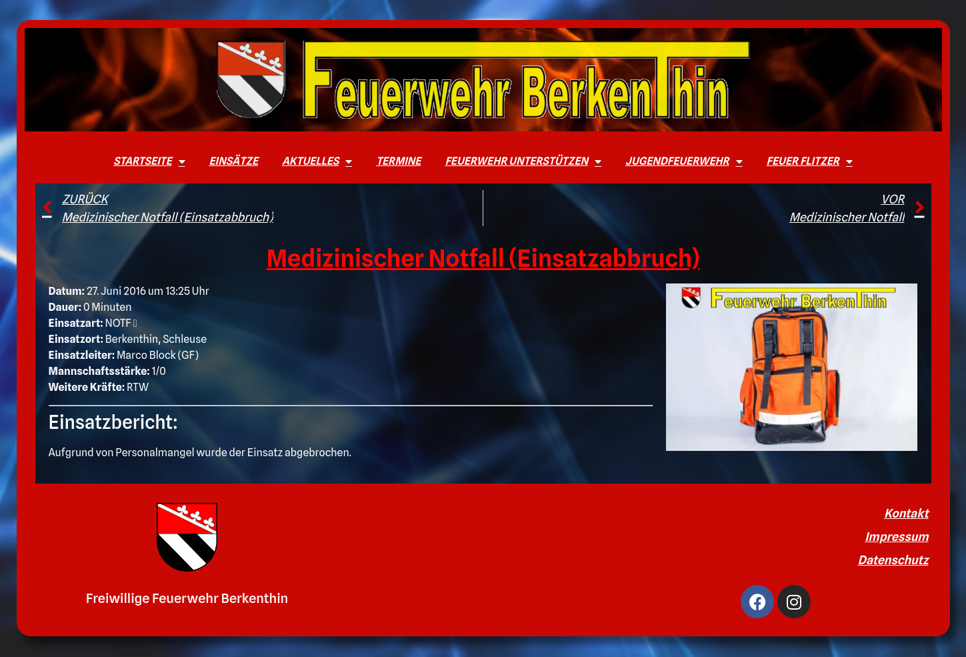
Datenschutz (893, 560)
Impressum (896, 537)
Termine (398, 161)
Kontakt (906, 513)
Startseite (149, 161)
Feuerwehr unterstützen (523, 161)
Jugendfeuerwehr (684, 161)
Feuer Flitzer (810, 161)
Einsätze (233, 161)
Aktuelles (317, 161)
